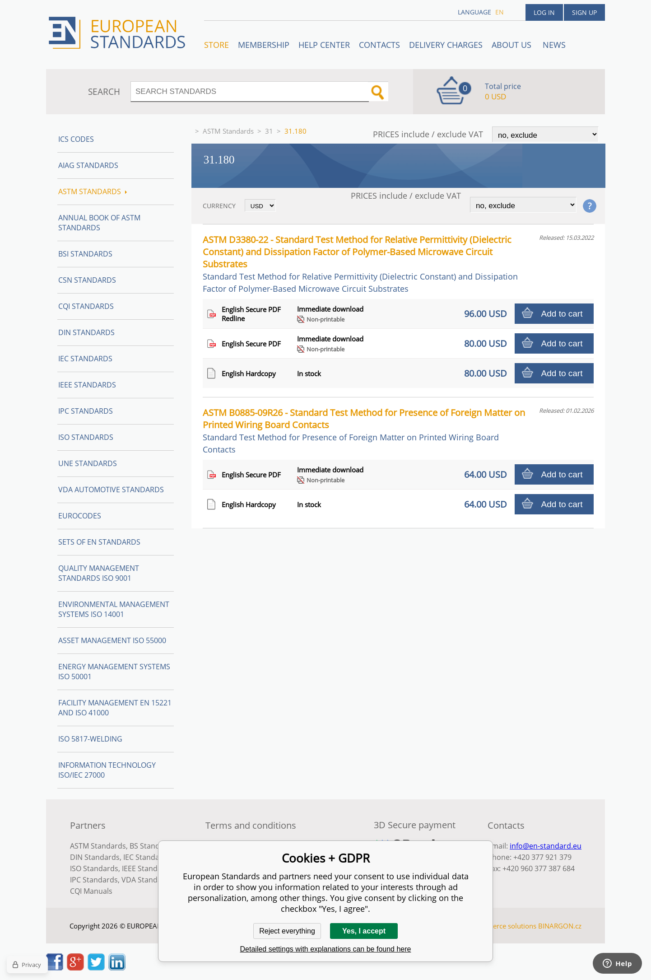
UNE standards (87, 463)
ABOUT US (513, 44)
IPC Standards (85, 411)
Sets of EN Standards (99, 542)
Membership (263, 44)
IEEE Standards (87, 385)
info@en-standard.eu (545, 846)
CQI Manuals (91, 891)
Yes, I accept (364, 931)
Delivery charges (446, 44)
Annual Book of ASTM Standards (99, 223)
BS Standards (152, 846)
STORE (216, 44)
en (499, 12)
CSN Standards (87, 280)
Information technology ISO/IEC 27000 (107, 770)
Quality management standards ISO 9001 (98, 573)
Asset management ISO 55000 (112, 640)
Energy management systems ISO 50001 (114, 671)
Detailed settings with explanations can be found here (325, 949)
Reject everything (287, 931)
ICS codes (76, 139)
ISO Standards (85, 437)
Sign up (584, 12)
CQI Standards (86, 306)
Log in (544, 12)
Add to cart (562, 313)
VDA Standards (147, 880)
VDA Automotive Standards (111, 490)
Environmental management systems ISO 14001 (113, 609)
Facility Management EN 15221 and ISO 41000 (115, 708)
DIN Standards (86, 332)
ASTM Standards (228, 130)
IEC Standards (85, 359)
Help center (324, 44)
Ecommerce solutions (503, 925)
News (554, 44)
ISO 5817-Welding (90, 739)
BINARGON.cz (559, 925)
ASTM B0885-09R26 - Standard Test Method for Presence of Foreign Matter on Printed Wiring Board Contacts (364, 430)
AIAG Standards (88, 165)
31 (269, 130)
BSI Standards (85, 254)
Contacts (379, 44)
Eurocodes (79, 516)
